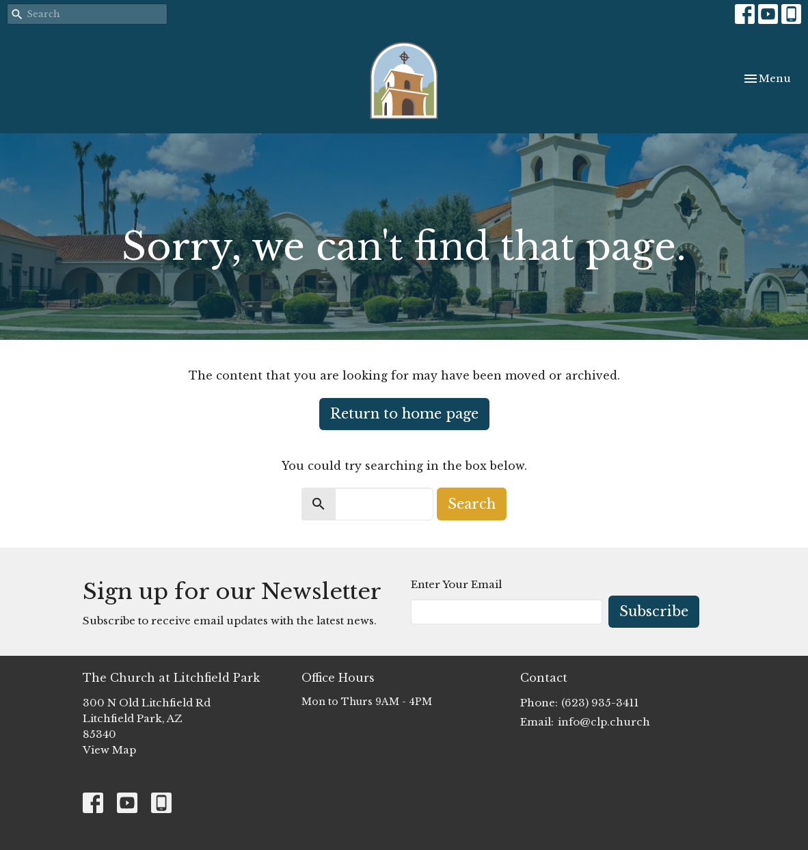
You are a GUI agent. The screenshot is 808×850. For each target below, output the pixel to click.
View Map (109, 749)
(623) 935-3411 (599, 702)
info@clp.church (604, 721)
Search (472, 504)
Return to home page (404, 414)
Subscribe (653, 611)
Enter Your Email (456, 584)
